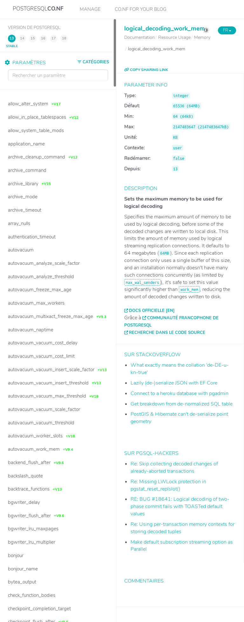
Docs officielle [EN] (152, 311)
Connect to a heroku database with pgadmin (179, 393)
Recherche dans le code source (167, 333)
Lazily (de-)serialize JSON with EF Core (174, 382)
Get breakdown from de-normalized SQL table (182, 403)
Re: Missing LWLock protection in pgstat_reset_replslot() (168, 485)
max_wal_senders (142, 282)
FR (227, 30)
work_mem (189, 289)
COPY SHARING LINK (146, 69)
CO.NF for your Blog (140, 9)
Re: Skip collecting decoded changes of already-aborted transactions (174, 467)
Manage (90, 9)
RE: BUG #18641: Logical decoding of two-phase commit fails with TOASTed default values (180, 506)
